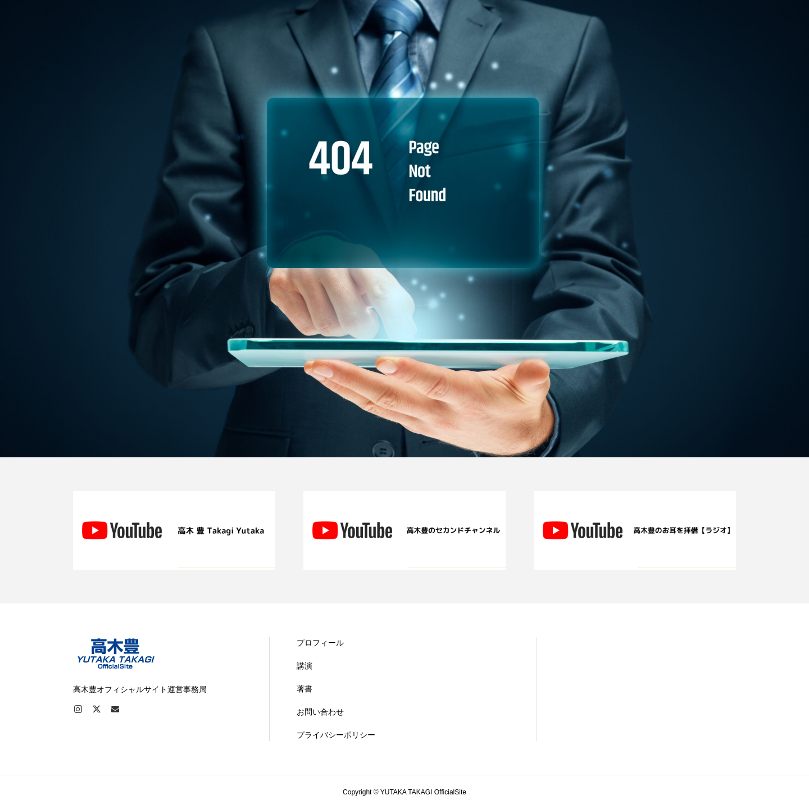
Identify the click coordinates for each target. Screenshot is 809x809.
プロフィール (320, 642)
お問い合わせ (320, 711)
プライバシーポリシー (336, 734)
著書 (304, 688)
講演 (304, 665)
